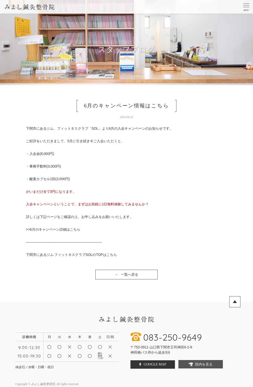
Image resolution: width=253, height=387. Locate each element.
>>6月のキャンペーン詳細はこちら (53, 229)
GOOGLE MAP (155, 364)
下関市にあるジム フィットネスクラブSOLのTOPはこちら (71, 255)
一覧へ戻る (126, 274)
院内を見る (203, 364)
